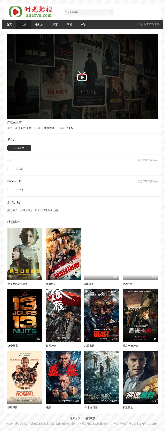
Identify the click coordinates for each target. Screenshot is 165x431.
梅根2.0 (88, 283)
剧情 (28, 128)
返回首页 (75, 418)
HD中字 (19, 189)
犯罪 (23, 128)
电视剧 (39, 24)
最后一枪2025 (130, 345)
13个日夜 (12, 345)
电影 (23, 24)
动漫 (69, 24)
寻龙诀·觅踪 (91, 407)
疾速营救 (128, 407)
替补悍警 (12, 407)
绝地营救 (128, 283)
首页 (9, 24)
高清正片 (19, 147)
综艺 (55, 24)
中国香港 (49, 128)
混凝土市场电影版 (17, 283)
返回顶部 (90, 418)
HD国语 (19, 168)
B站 (83, 24)
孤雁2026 (51, 345)
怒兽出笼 (89, 345)
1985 (70, 128)
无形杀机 (51, 283)
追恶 (48, 407)
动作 (17, 128)
